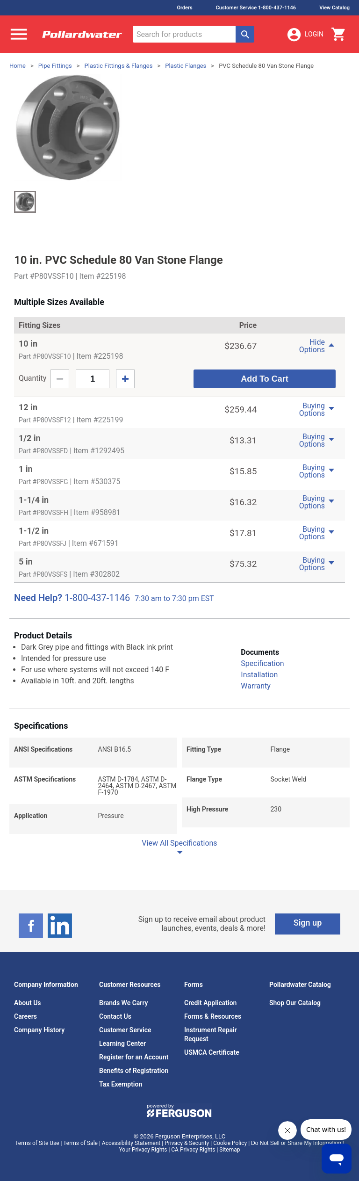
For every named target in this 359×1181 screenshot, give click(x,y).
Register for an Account (133, 1057)
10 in (28, 343)
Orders (184, 8)
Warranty (256, 685)
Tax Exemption (120, 1084)
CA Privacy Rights (193, 1149)
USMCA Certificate (211, 1052)
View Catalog (334, 8)
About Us (27, 1003)
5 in (26, 561)
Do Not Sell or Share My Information (296, 1143)
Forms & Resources (212, 1016)
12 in (28, 407)
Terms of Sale (80, 1143)
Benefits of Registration (133, 1070)
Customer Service (125, 1030)
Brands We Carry (123, 1003)
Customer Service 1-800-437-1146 (256, 8)
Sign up (308, 922)
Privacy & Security (187, 1143)
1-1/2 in (34, 530)
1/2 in (30, 438)
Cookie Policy (230, 1143)
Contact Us (115, 1016)
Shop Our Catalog (295, 1003)
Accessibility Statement (131, 1143)
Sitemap (229, 1149)
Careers (25, 1016)
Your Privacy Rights (143, 1149)
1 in (26, 468)
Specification (262, 663)
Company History (39, 1030)
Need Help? (38, 597)
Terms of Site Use (37, 1143)
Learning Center (122, 1043)
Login (304, 35)
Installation (259, 674)
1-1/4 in (34, 499)
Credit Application (210, 1003)
